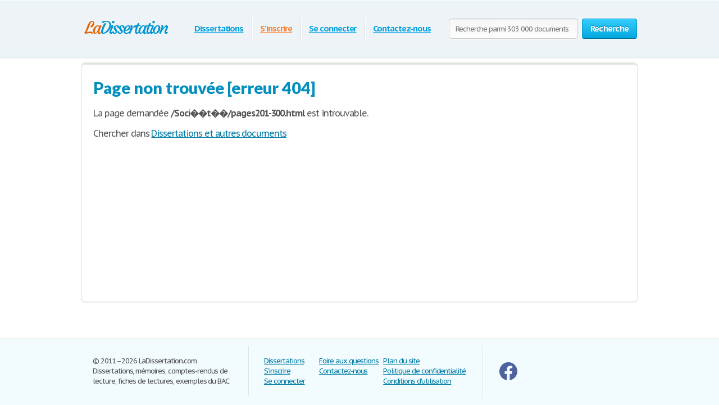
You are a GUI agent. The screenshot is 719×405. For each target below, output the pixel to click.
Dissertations (218, 28)
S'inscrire (276, 28)
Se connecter (333, 28)
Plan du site (401, 361)
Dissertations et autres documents (218, 133)
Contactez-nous (401, 28)
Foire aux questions (349, 361)
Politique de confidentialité (424, 371)
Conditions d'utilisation (417, 381)
